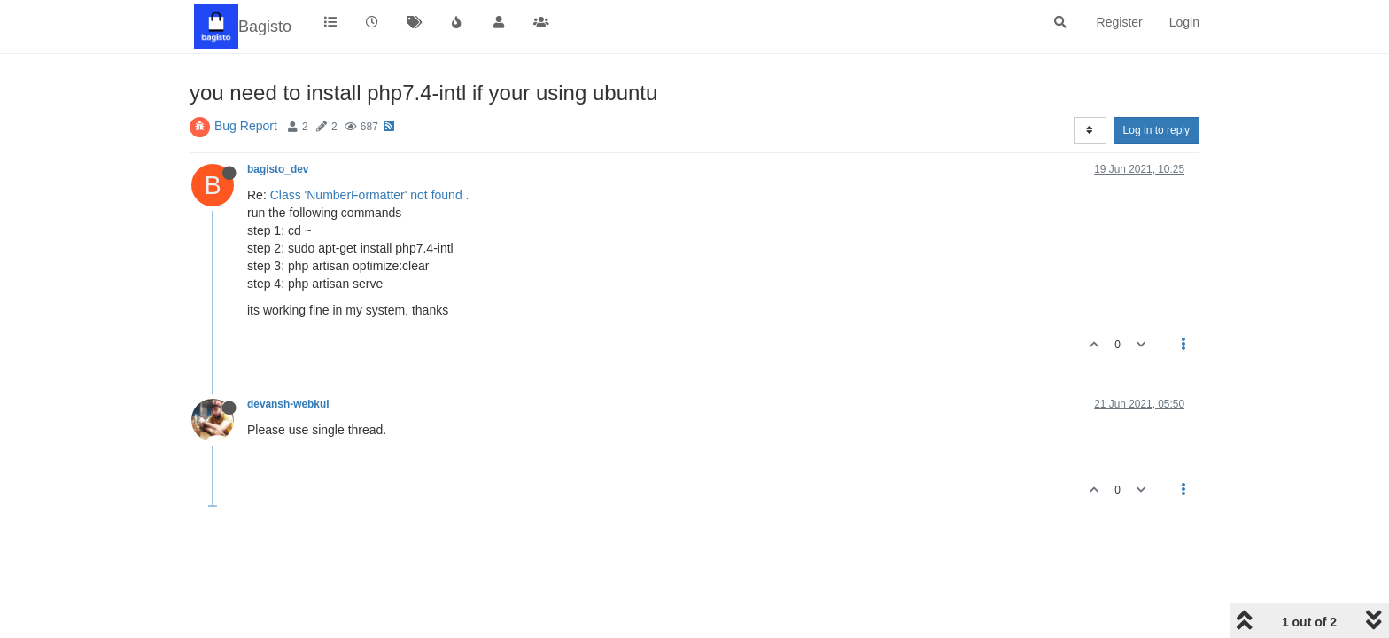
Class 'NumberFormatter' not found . (369, 195)
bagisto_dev (277, 169)
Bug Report (245, 126)
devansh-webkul (288, 404)
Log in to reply (1156, 130)
